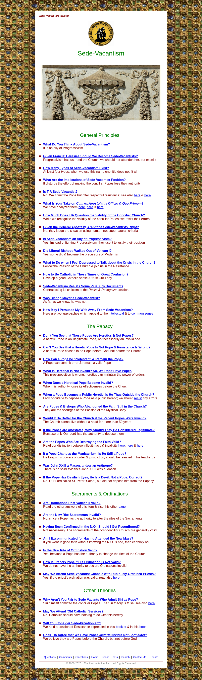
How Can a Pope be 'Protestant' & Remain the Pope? (83, 359)
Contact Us (139, 657)
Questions (50, 657)
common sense (142, 313)
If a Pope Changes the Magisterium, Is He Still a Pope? (84, 453)
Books (105, 657)
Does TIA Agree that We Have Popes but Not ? (95, 635)
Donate (154, 657)
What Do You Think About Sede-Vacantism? (76, 144)
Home (94, 657)
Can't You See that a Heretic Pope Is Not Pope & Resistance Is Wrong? (97, 347)
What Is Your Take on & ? (93, 203)
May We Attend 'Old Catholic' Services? (73, 611)
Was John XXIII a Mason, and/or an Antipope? (78, 465)
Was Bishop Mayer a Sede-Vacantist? (71, 298)
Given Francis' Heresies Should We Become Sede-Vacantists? (90, 156)
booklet (121, 627)
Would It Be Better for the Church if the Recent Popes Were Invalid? (94, 418)
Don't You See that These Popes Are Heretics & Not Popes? (88, 335)
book (142, 627)
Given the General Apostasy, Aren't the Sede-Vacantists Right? (91, 227)
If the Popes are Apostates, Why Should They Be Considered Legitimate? (99, 430)
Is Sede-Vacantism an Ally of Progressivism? (77, 239)
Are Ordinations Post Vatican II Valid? (71, 503)
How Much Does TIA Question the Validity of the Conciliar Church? (94, 215)
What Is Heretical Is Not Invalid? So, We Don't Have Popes (87, 371)
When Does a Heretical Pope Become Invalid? (78, 382)
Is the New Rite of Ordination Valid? (70, 550)
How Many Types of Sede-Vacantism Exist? (76, 168)
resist (138, 398)
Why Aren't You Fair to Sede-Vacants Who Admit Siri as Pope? (90, 599)
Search (125, 657)
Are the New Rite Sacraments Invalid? (72, 515)
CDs (115, 657)
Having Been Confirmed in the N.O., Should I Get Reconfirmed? (91, 526)
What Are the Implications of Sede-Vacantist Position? (84, 180)
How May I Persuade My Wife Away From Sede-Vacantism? (88, 310)
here (137, 195)
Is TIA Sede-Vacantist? (60, 191)
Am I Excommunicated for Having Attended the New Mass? (88, 538)
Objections (81, 657)
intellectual (116, 313)
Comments (65, 657)
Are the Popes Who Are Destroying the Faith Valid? (82, 442)
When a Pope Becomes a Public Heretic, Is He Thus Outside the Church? (98, 394)
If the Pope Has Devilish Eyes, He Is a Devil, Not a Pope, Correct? (92, 477)
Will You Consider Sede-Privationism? (72, 623)
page (122, 506)
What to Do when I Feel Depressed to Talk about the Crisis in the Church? (99, 262)
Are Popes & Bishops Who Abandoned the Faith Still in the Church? (95, 406)
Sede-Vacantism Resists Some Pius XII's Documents (83, 286)
